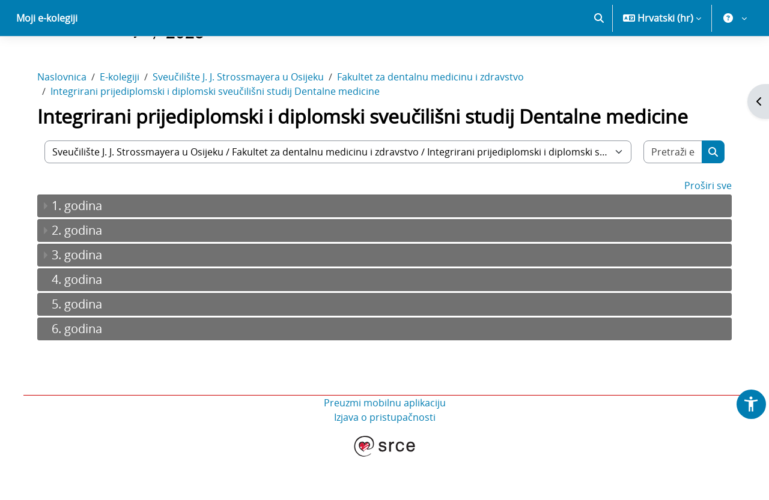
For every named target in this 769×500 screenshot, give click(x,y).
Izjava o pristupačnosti (385, 459)
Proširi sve (702, 227)
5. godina (82, 346)
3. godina (82, 297)
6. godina (82, 371)
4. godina (82, 321)
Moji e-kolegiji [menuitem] (47, 60)
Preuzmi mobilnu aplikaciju (385, 444)
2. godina (82, 272)
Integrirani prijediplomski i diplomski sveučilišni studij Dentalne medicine (220, 133)
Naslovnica (67, 118)
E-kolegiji (125, 118)
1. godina (82, 247)
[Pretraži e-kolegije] (668, 193)
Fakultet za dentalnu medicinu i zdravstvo (435, 118)
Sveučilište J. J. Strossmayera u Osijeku (243, 118)
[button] (599, 60)
